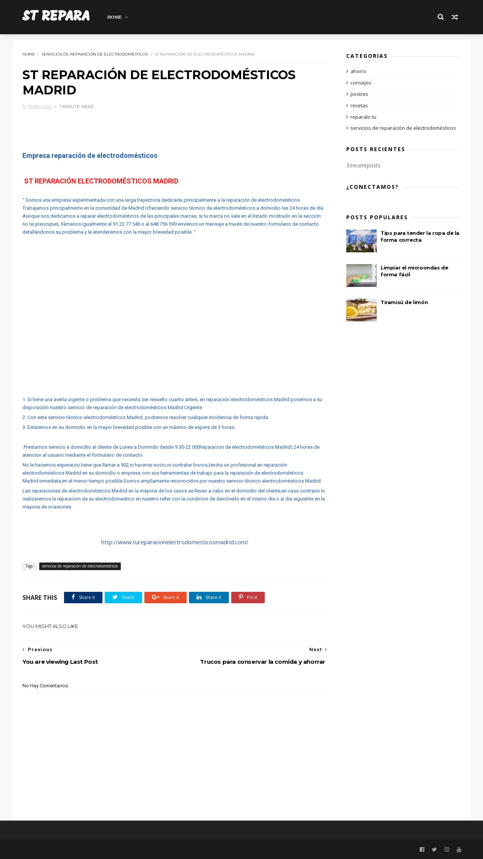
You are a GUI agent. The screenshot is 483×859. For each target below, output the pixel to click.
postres (359, 94)
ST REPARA (56, 17)
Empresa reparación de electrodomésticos (89, 155)
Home (116, 17)
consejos (360, 82)
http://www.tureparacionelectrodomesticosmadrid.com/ (174, 542)
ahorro (358, 71)
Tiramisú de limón (404, 302)
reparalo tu (363, 116)
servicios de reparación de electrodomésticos (95, 54)
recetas (359, 105)
